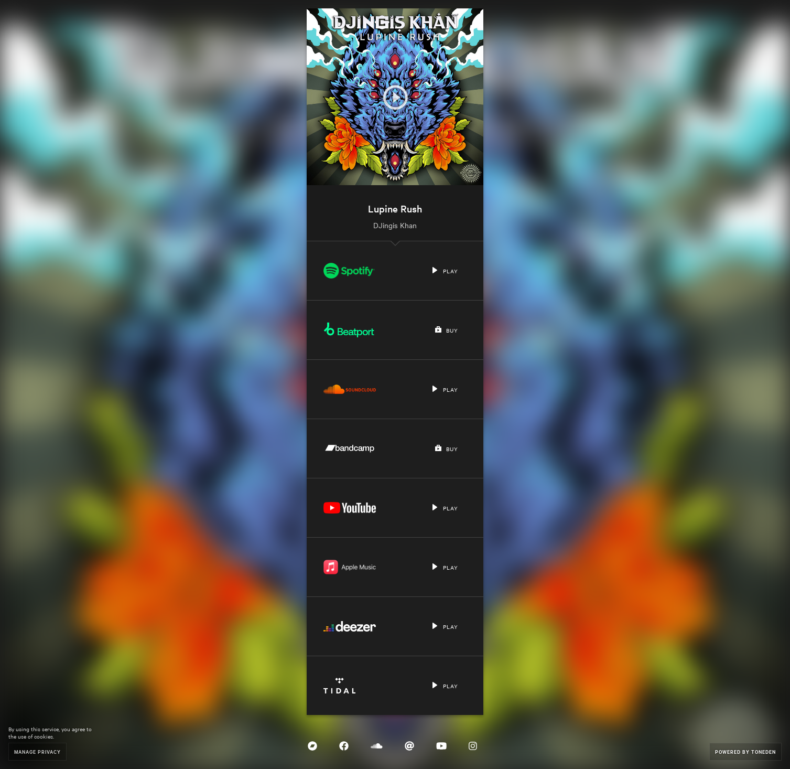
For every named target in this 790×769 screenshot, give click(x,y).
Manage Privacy (37, 751)
